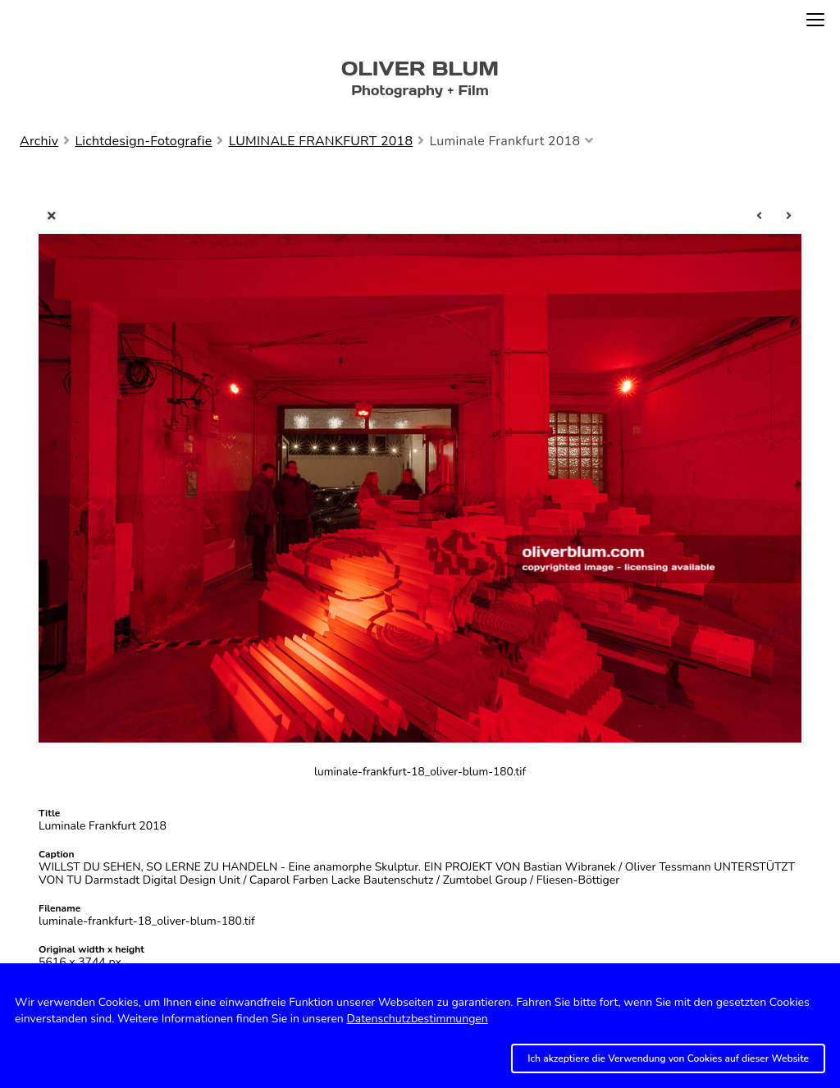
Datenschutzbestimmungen (416, 1018)
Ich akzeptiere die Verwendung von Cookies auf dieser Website (668, 1058)
